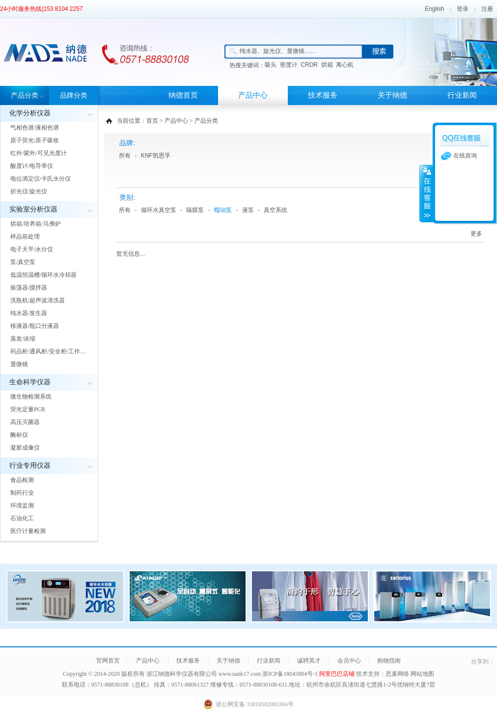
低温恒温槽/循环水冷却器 (43, 274)
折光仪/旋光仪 (28, 191)
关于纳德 (392, 95)
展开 (426, 193)
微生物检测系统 (31, 396)
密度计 (289, 64)
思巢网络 (397, 673)
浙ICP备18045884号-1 (290, 673)
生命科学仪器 (30, 382)
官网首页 (108, 660)
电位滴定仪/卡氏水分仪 (40, 178)
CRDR (309, 64)
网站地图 (422, 673)
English (434, 8)
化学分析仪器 (30, 113)
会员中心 (349, 660)
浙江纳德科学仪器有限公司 (181, 673)
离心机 (345, 64)
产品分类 (24, 95)
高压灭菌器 (25, 422)
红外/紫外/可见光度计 (38, 153)
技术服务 (322, 95)
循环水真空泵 (158, 210)
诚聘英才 (309, 660)
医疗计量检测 (28, 531)
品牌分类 (73, 95)
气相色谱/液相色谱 (34, 127)
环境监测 (22, 505)
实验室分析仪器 (33, 209)
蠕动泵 (223, 210)
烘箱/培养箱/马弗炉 (35, 223)
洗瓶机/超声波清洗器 (37, 300)
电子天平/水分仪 (31, 249)
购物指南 (389, 660)
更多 (476, 233)
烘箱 (327, 64)
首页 (152, 120)
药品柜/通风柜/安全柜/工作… (48, 351)
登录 (463, 8)
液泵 (248, 210)
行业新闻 (462, 95)
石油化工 (22, 518)
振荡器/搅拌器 (28, 287)
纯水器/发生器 (28, 313)
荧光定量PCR (27, 409)
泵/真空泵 (22, 262)
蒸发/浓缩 (22, 338)
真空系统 (275, 210)
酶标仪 (19, 434)
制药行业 (22, 492)
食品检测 (22, 480)
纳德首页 (183, 95)
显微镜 (19, 364)
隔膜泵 (195, 210)
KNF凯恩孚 (155, 155)
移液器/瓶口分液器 (34, 325)
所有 (125, 155)
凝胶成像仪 (25, 447)
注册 (487, 8)
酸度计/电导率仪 (31, 165)
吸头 (270, 64)
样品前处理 (25, 236)
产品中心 (253, 95)
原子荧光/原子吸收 (34, 140)
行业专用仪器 (30, 465)
